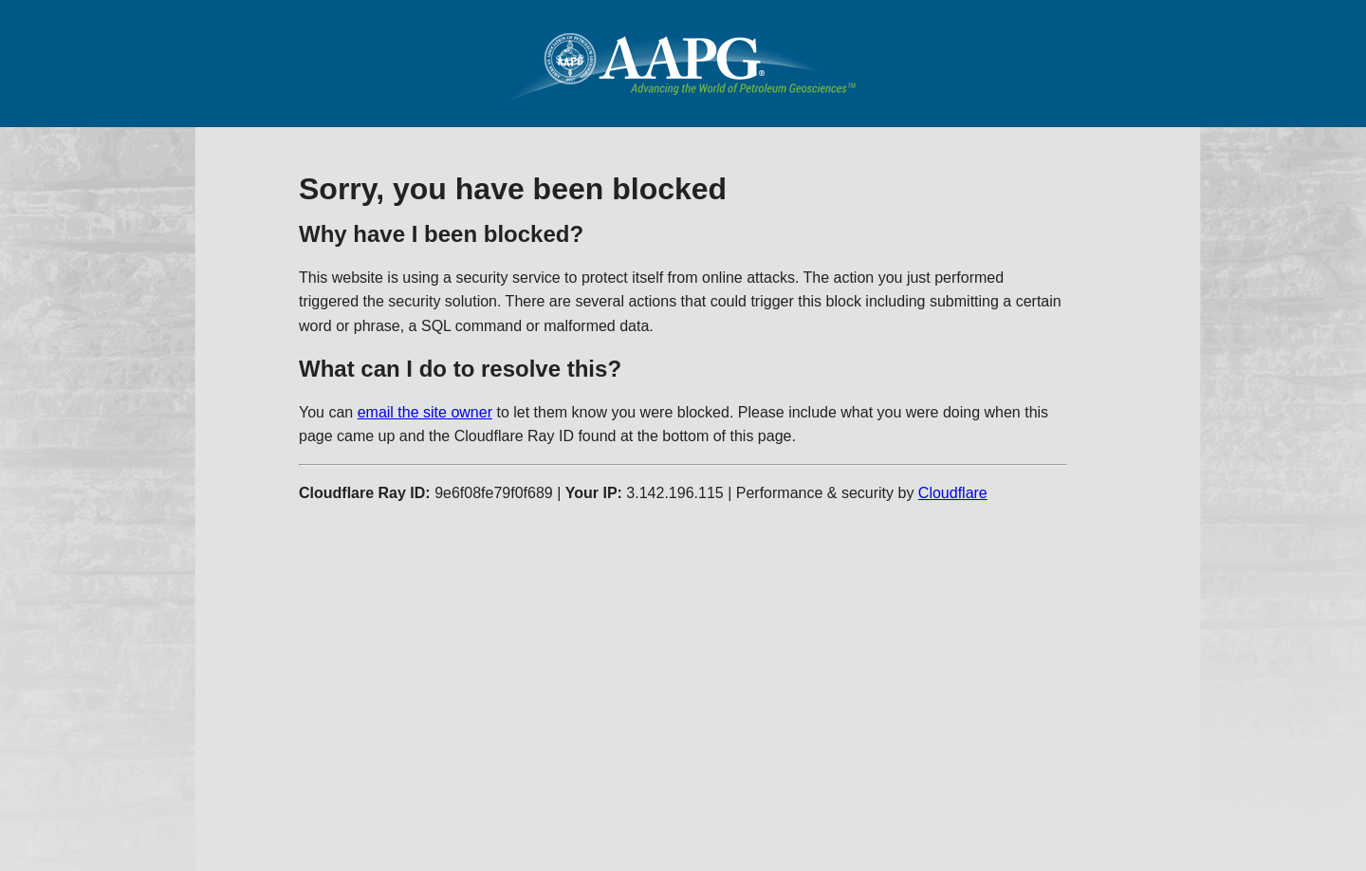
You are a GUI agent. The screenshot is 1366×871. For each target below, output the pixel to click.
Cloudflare (953, 493)
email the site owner (425, 412)
